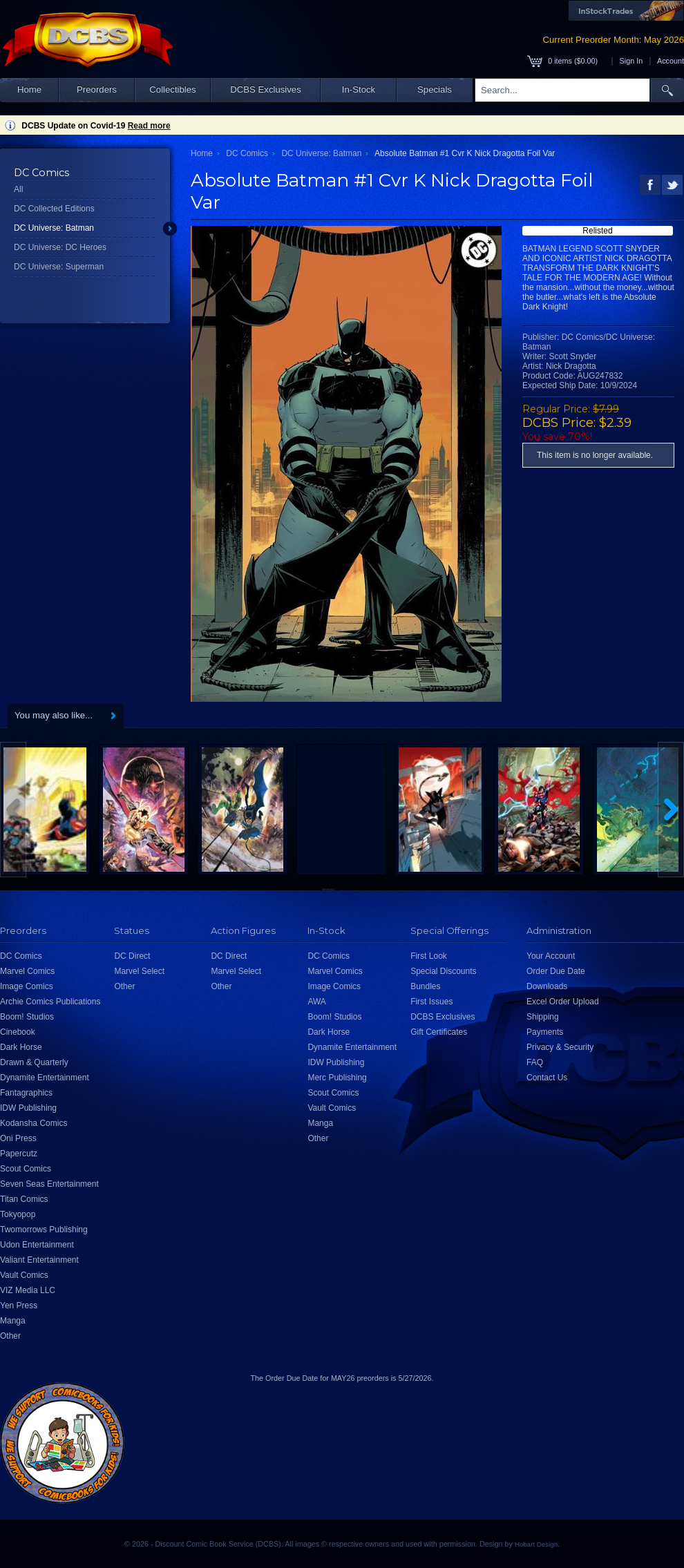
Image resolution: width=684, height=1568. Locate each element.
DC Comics (247, 153)
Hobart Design (536, 1544)
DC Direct (132, 956)
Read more (149, 126)
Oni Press (18, 1138)
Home (29, 89)
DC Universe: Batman (54, 228)
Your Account (550, 956)
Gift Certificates (438, 1032)
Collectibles (172, 89)
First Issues (431, 1001)
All (18, 189)
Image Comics (26, 986)
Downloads (546, 986)
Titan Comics (24, 1199)
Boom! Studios (27, 1017)
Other (10, 1336)
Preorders (97, 89)
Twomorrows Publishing (44, 1229)
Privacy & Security (559, 1047)
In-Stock (358, 89)
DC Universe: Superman (59, 266)
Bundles (425, 986)
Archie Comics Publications (50, 1001)
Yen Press (18, 1305)
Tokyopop (17, 1214)
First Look (428, 956)
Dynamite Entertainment (44, 1077)
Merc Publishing (336, 1077)
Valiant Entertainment (39, 1260)
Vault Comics (24, 1275)
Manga (13, 1321)
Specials (434, 89)
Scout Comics (25, 1169)
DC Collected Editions (54, 208)
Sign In (631, 61)
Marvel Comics (27, 971)
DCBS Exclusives (265, 89)
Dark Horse (21, 1047)
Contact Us (546, 1077)
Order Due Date (555, 971)
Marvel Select (139, 971)
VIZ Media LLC (27, 1290)
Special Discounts (443, 971)
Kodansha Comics (33, 1123)
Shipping (542, 1017)
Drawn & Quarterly (34, 1062)
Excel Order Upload (562, 1001)
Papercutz (18, 1153)
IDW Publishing (28, 1108)
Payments (544, 1032)
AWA (316, 1001)
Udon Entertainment (37, 1245)
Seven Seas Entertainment (49, 1184)
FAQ (534, 1062)
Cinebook (17, 1032)
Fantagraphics (26, 1093)
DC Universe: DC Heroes (60, 247)
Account (670, 61)
